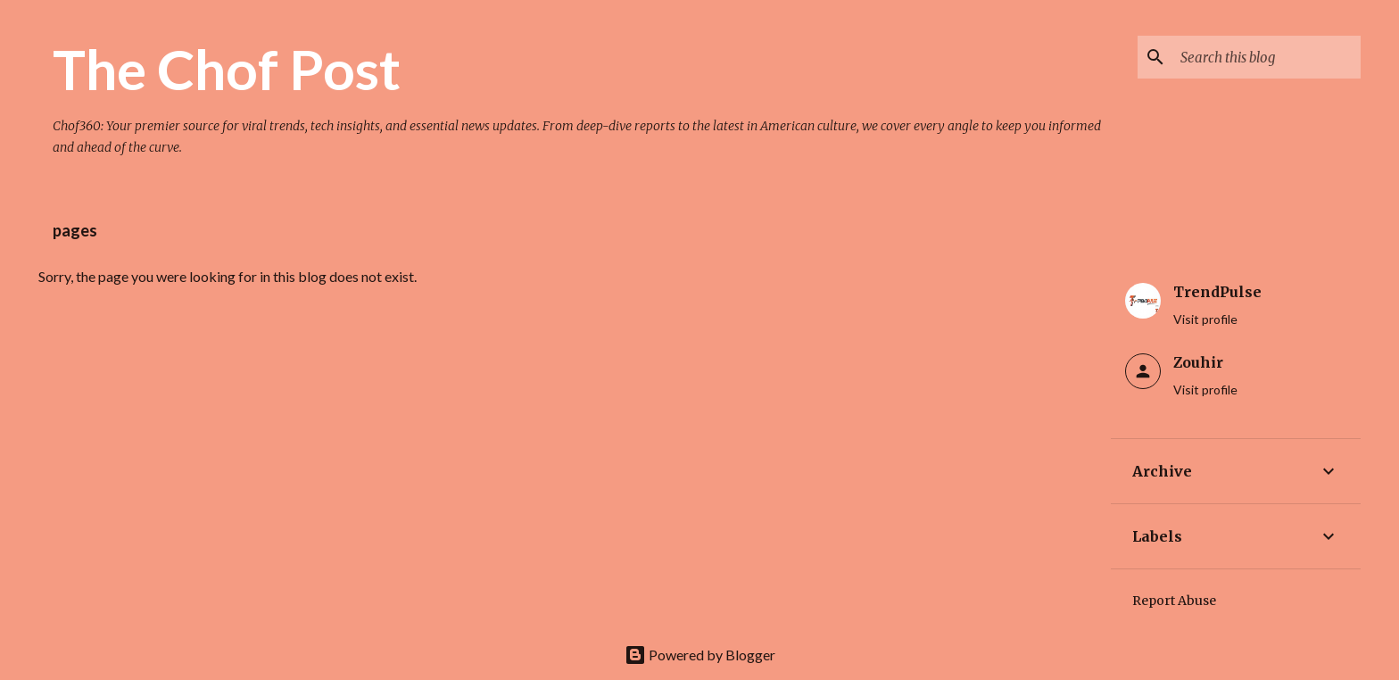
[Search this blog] (1267, 57)
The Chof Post (227, 69)
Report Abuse (1174, 601)
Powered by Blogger (700, 654)
